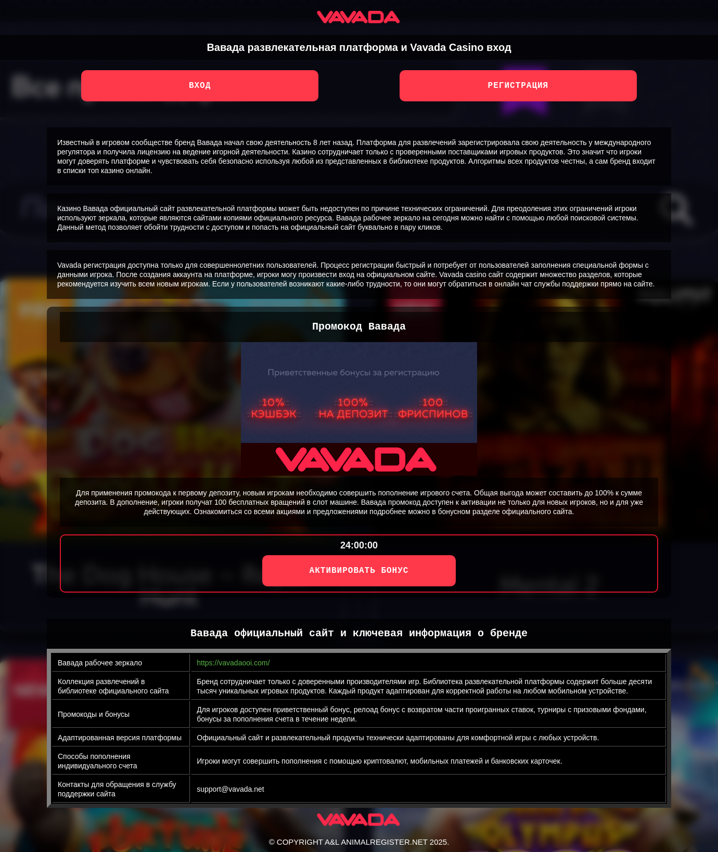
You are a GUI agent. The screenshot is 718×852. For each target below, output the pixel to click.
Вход (200, 85)
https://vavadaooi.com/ (233, 663)
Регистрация (518, 85)
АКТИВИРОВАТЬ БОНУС (359, 570)
